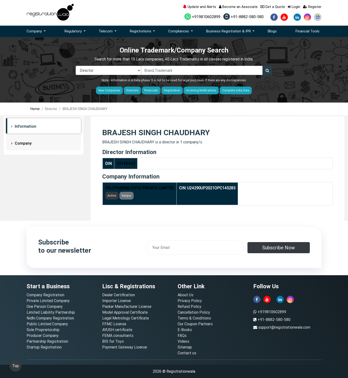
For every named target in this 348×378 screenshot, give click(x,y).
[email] (195, 247)
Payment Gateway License (124, 347)
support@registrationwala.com (284, 327)
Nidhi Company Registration (50, 318)
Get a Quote (273, 6)
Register (312, 6)
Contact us (187, 352)
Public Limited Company (47, 323)
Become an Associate (238, 6)
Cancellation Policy (194, 312)
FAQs (182, 335)
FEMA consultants (117, 335)
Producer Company (42, 335)
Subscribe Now (278, 248)
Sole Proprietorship (43, 329)
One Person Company (45, 306)
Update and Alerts (199, 6)
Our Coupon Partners (195, 323)
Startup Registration (44, 347)
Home (35, 109)
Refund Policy (189, 306)
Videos (183, 341)
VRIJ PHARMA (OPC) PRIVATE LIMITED (139, 187)
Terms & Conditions (194, 318)
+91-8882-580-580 (243, 16)
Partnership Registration (47, 341)
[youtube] (284, 17)
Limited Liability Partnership (51, 312)
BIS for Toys (113, 341)
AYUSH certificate (117, 329)
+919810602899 (202, 16)
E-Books (185, 329)
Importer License (116, 300)
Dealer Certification (118, 294)
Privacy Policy (190, 300)
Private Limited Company (48, 300)
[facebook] (274, 17)
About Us (185, 294)
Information (25, 126)
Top (15, 365)
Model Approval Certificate (125, 312)
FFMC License (114, 323)
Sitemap (185, 347)
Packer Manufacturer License (126, 306)
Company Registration (45, 294)
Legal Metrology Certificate (125, 318)
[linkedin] (297, 17)
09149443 (126, 163)
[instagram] (307, 17)
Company (23, 143)
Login (294, 6)
